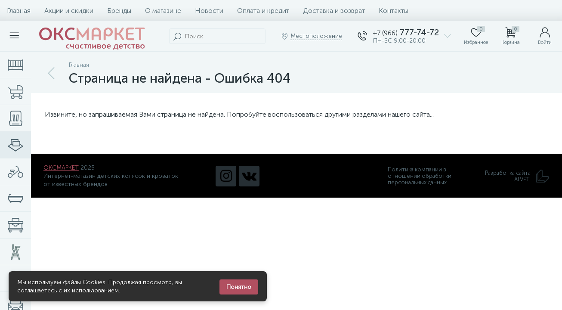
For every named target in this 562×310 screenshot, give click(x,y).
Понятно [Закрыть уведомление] (238, 287)
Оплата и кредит (263, 10)
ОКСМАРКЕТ (61, 167)
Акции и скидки (68, 10)
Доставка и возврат (334, 10)
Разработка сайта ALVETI (517, 176)
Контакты (393, 10)
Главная (19, 10)
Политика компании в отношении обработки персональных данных (419, 176)
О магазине (163, 10)
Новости (209, 10)
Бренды (119, 10)
